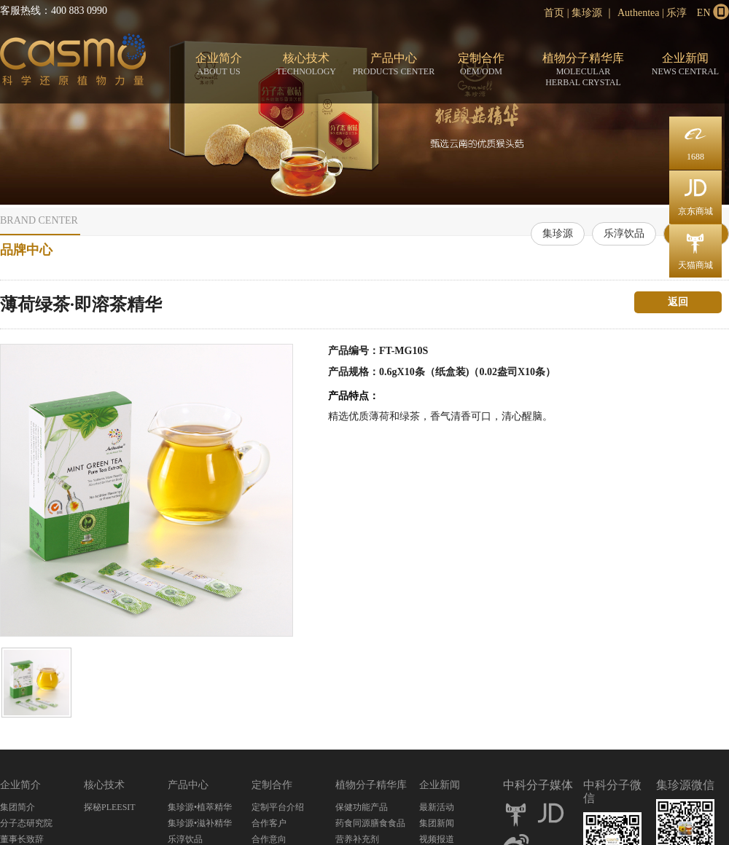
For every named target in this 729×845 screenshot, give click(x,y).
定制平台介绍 (278, 807)
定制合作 (481, 64)
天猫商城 (695, 247)
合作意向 (269, 839)
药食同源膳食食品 (370, 823)
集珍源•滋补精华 (200, 823)
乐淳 (676, 12)
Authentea (638, 12)
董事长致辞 (22, 839)
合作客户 (269, 823)
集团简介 (17, 807)
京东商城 (695, 193)
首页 (554, 12)
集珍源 (587, 12)
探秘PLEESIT (110, 807)
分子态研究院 (26, 823)
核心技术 (306, 64)
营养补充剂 (357, 839)
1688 (695, 139)
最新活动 (436, 807)
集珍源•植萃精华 (200, 807)
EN (704, 12)
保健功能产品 (361, 807)
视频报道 (436, 839)
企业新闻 (685, 64)
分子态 (73, 62)
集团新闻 (436, 823)
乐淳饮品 (624, 233)
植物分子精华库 (583, 70)
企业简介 (218, 64)
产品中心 (393, 64)
